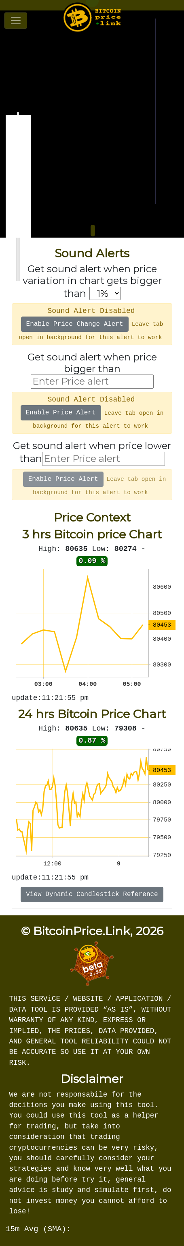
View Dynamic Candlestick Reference (92, 894)
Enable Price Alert (61, 412)
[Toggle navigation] (15, 20)
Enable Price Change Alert (74, 324)
